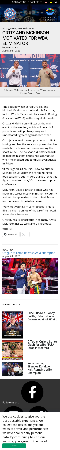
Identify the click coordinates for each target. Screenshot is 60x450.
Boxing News (9, 28)
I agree (14, 445)
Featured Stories (25, 28)
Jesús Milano (12, 47)
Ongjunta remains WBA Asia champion (28, 253)
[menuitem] (46, 1)
